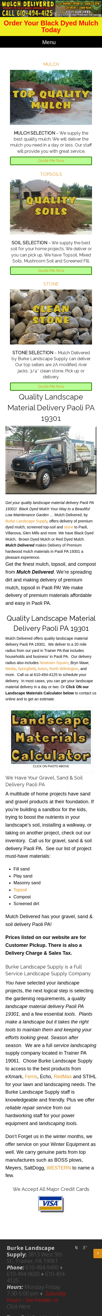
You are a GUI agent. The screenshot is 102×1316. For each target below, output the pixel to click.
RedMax (63, 1076)
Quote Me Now (51, 160)
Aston (42, 669)
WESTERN (59, 1168)
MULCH (51, 64)
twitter (77, 1247)
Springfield (27, 669)
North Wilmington (63, 669)
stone (68, 527)
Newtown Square (54, 663)
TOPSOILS (51, 174)
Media (10, 669)
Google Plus (85, 1247)
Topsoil (20, 890)
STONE (51, 284)
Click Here (18, 1306)
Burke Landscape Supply (26, 521)
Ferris (31, 1076)
